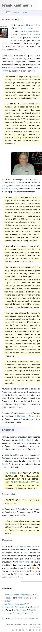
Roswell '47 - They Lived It (14, 607)
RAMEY (26, 482)
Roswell (27, 568)
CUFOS (16, 455)
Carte (25, 13)
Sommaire (15, 13)
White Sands (17, 58)
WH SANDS (11, 473)
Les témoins (22, 610)
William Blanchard (9, 188)
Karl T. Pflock (25, 440)
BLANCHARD (16, 482)
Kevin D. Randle (24, 562)
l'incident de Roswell (26, 416)
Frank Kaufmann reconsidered (18, 595)
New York (30, 25)
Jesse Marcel (21, 185)
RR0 (2, 13)
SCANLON (35, 482)
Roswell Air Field (33, 31)
